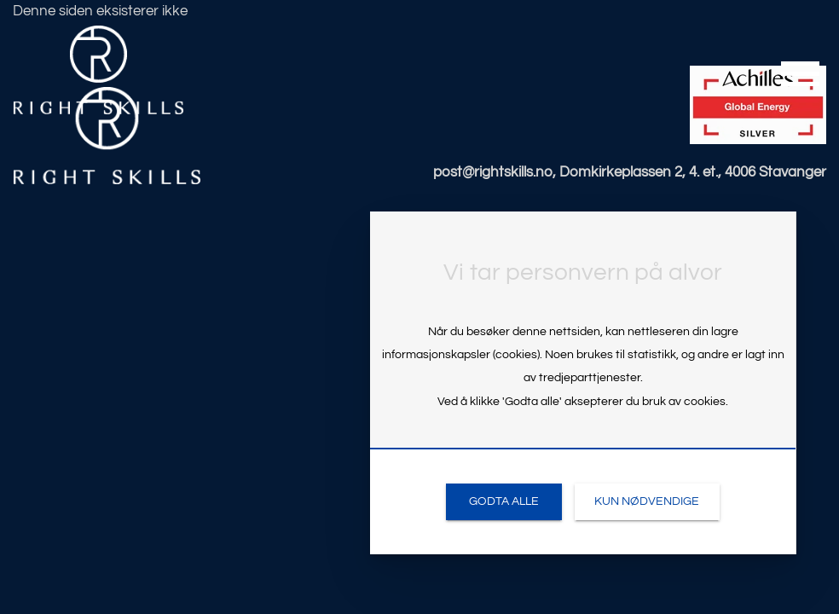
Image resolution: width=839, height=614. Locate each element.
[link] (503, 502)
